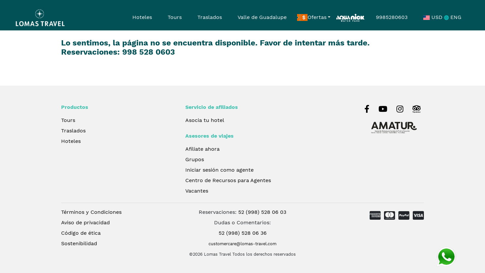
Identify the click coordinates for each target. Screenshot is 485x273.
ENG (452, 17)
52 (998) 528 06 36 (243, 233)
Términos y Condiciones (91, 212)
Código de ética (81, 233)
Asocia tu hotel (204, 120)
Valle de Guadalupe (262, 17)
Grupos (194, 159)
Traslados (209, 17)
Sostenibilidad (79, 243)
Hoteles (142, 17)
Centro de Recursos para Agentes (228, 180)
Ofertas (311, 17)
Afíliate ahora (202, 149)
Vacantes (196, 191)
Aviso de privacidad (85, 222)
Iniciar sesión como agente (219, 170)
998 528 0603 (148, 52)
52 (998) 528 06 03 (262, 212)
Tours (175, 17)
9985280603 (392, 17)
